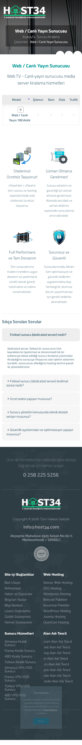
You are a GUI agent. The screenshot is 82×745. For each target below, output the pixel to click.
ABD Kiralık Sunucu (18, 656)
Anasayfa (29, 36)
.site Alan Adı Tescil (57, 675)
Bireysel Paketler (55, 599)
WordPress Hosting (57, 611)
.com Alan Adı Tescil (57, 641)
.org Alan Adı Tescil (56, 653)
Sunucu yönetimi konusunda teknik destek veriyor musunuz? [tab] (37, 422)
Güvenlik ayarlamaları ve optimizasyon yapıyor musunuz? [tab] (39, 440)
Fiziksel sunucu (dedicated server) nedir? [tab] (36, 342)
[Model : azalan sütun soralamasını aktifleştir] (16, 99)
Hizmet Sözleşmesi (18, 622)
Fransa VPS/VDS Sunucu (17, 678)
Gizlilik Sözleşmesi (18, 616)
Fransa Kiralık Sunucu (20, 650)
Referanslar (13, 588)
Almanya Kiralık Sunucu (16, 643)
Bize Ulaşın (12, 582)
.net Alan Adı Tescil (56, 647)
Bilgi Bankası (14, 605)
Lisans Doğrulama (17, 611)
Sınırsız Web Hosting (58, 582)
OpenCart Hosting (56, 622)
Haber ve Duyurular (18, 594)
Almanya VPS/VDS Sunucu (18, 669)
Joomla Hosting (54, 616)
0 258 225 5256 (41, 474)
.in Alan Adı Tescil (55, 658)
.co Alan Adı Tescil (56, 664)
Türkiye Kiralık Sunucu (20, 662)
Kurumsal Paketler (56, 605)
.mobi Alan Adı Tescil (58, 681)
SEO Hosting (52, 588)
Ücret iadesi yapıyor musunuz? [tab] (29, 406)
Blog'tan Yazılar (16, 599)
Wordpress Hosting (57, 594)
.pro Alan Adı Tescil (56, 670)
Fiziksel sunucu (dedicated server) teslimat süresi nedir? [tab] (37, 391)
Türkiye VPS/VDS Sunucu (17, 687)
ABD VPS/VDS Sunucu (15, 697)
